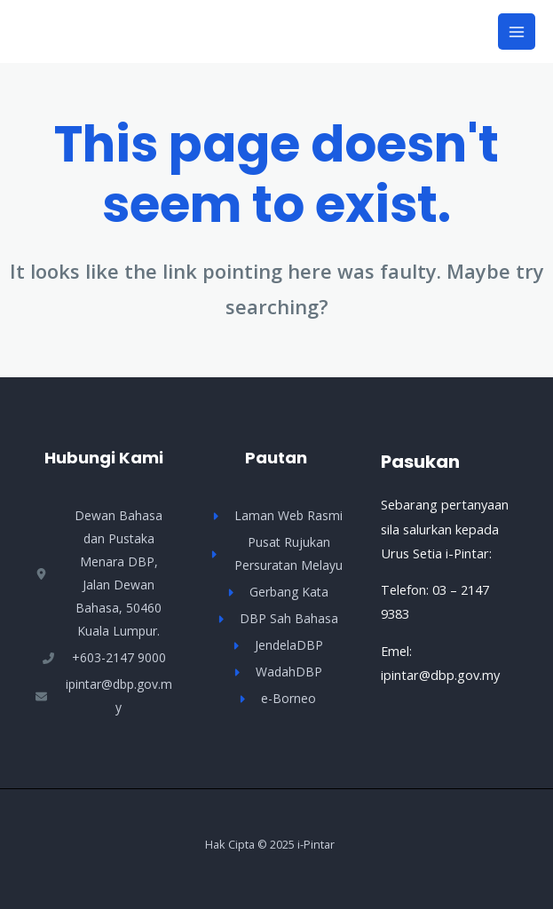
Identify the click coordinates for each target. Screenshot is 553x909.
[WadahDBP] (276, 672)
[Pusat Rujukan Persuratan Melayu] (276, 554)
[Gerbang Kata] (276, 592)
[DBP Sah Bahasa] (276, 618)
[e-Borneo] (276, 698)
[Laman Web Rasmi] (276, 515)
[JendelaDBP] (276, 645)
